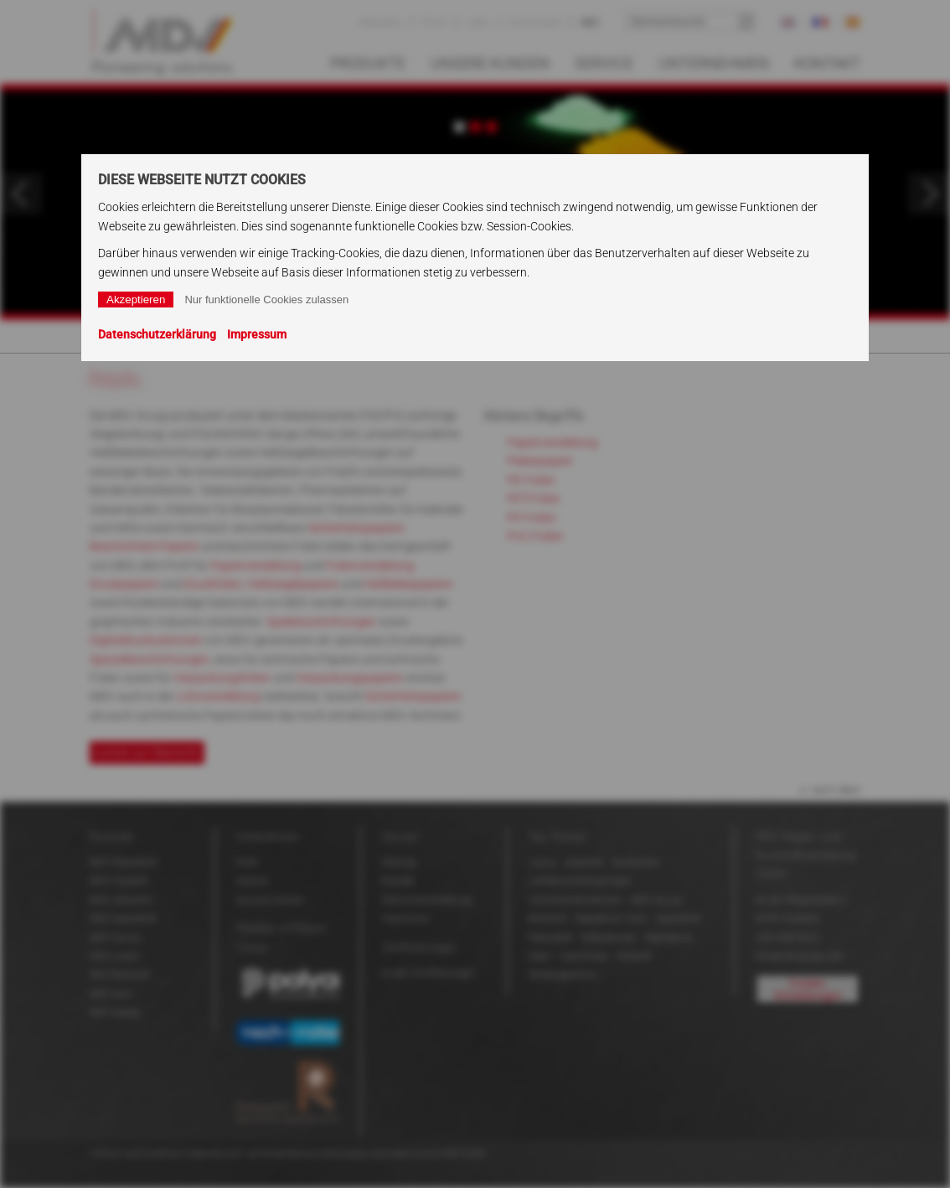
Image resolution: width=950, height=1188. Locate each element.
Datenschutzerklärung (157, 334)
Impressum (257, 334)
